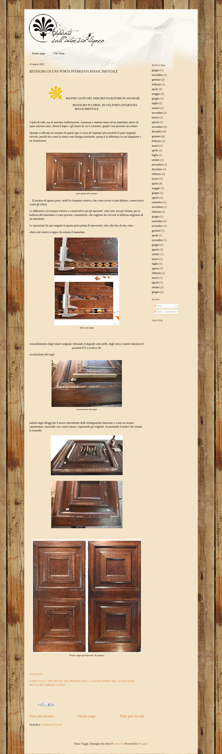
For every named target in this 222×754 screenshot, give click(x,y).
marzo (155, 117)
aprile (155, 89)
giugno (155, 70)
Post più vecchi (132, 716)
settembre (157, 202)
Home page (38, 53)
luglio (155, 103)
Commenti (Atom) (51, 724)
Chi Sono (59, 53)
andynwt (118, 743)
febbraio (156, 84)
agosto (155, 122)
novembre (157, 74)
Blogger (142, 743)
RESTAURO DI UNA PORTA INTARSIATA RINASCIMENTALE (73, 71)
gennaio (156, 79)
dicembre (157, 131)
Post (158, 305)
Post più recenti (41, 716)
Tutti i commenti (164, 311)
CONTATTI (36, 674)
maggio (156, 93)
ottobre (156, 108)
